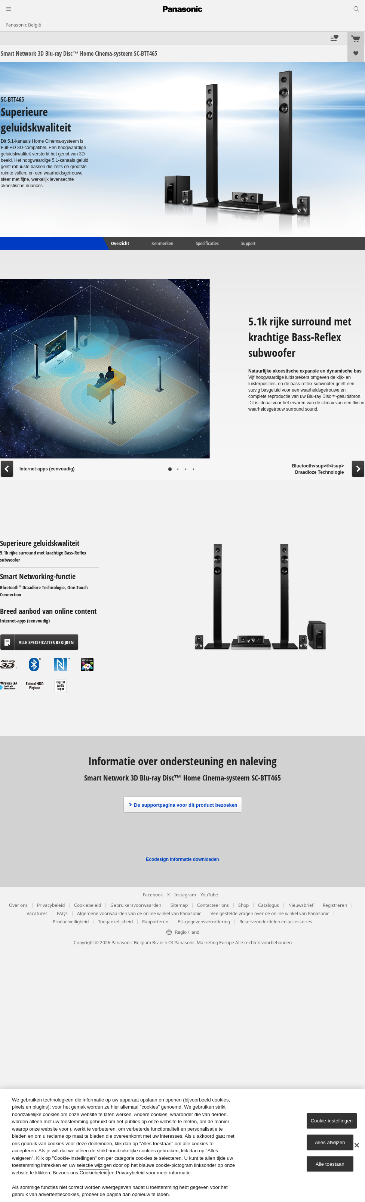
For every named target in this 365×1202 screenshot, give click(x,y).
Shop (243, 905)
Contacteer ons (213, 905)
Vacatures (37, 913)
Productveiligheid (71, 921)
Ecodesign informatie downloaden (182, 859)
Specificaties (207, 243)
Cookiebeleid (87, 905)
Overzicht (119, 243)
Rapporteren (155, 921)
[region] (182, 1145)
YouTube (209, 895)
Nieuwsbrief (300, 905)
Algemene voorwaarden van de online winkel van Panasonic (139, 913)
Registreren (335, 905)
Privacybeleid (51, 905)
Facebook (153, 895)
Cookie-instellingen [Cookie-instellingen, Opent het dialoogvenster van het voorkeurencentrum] (332, 1121)
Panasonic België (23, 25)
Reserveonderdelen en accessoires (275, 921)
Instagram (185, 895)
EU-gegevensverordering (204, 921)
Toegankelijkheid (115, 921)
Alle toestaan (330, 1164)
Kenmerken (162, 243)
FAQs (62, 913)
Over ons (18, 905)
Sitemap (179, 905)
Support (248, 243)
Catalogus (268, 905)
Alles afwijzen (330, 1142)
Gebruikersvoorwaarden (135, 905)
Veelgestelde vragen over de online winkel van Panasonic (270, 913)
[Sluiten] (357, 1145)
